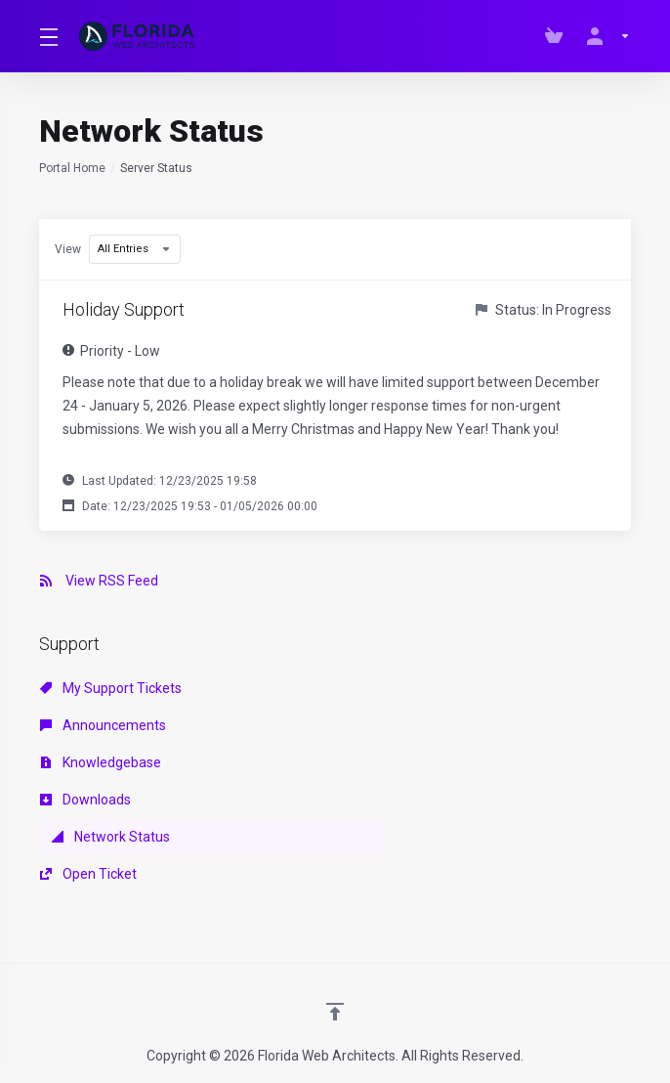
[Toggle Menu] (47, 36)
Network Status (111, 837)
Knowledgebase (100, 762)
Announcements (103, 725)
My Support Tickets (111, 688)
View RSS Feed (99, 580)
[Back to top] (335, 1011)
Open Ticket (88, 874)
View (68, 249)
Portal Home (72, 168)
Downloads (85, 799)
